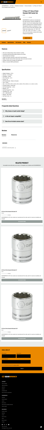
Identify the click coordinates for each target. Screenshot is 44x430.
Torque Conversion (4, 385)
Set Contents (18, 42)
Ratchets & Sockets (19, 5)
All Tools (12, 5)
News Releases (4, 416)
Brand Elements (4, 420)
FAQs (24, 42)
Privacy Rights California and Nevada (7, 404)
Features (4, 42)
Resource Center (4, 411)
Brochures (3, 413)
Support (4, 381)
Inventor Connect (4, 399)
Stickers (3, 422)
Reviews (29, 42)
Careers (3, 401)
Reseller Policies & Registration (7, 392)
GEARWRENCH (5, 5)
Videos (3, 418)
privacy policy (16, 365)
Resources (14, 135)
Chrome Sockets (28, 5)
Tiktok (6, 424)
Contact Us (3, 387)
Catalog (3, 414)
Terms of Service (4, 406)
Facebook (2, 424)
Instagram (4, 424)
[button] (27, 38)
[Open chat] (36, 427)
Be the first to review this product (9, 147)
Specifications (11, 42)
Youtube (8, 424)
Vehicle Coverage (4, 383)
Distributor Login (4, 390)
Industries (3, 397)
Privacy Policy (4, 402)
